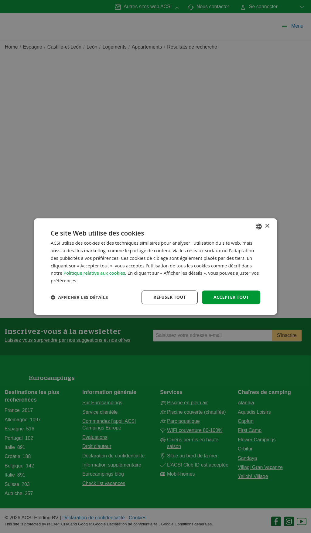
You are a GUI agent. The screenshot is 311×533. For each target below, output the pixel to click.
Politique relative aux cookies (94, 273)
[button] (79, 297)
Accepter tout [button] (231, 297)
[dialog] (155, 266)
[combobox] (259, 226)
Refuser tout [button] (169, 297)
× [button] (267, 226)
